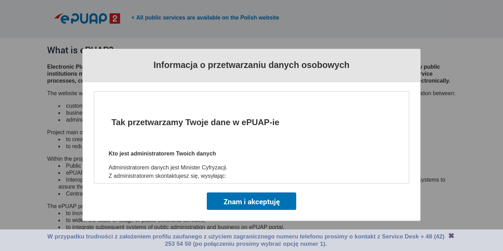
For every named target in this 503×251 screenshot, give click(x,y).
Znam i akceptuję (252, 201)
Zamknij (451, 235)
